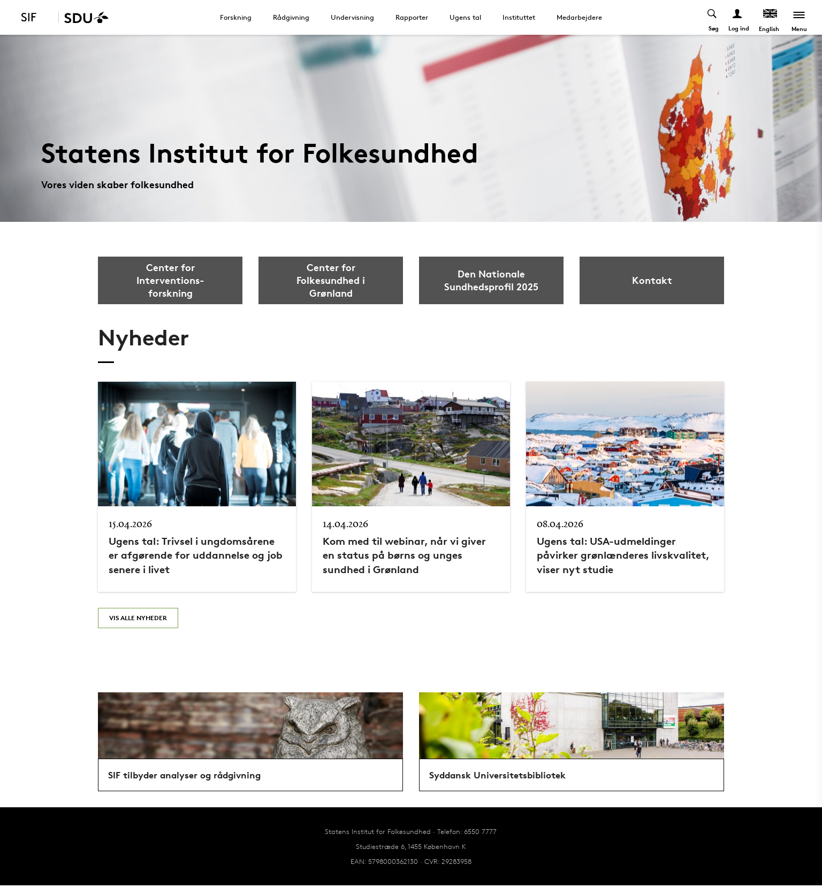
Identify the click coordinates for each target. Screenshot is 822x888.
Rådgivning (291, 17)
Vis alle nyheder (138, 618)
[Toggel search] (712, 17)
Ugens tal (465, 17)
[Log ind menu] (737, 17)
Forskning (236, 17)
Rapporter (411, 17)
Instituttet (519, 17)
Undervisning (352, 17)
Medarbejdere (579, 17)
